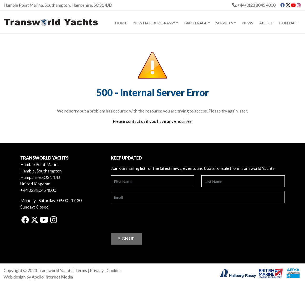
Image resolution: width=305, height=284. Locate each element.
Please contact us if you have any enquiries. (153, 121)
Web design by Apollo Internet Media (38, 276)
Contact (288, 23)
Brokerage (195, 23)
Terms (81, 270)
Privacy (97, 270)
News (247, 23)
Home (121, 23)
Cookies (114, 270)
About (266, 23)
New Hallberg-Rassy (154, 23)
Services (224, 23)
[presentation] (147, 216)
